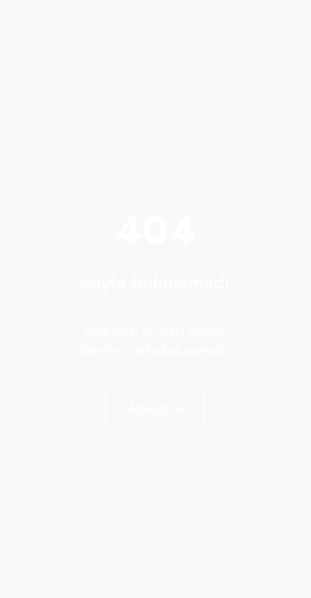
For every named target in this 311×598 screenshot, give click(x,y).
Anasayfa (155, 406)
